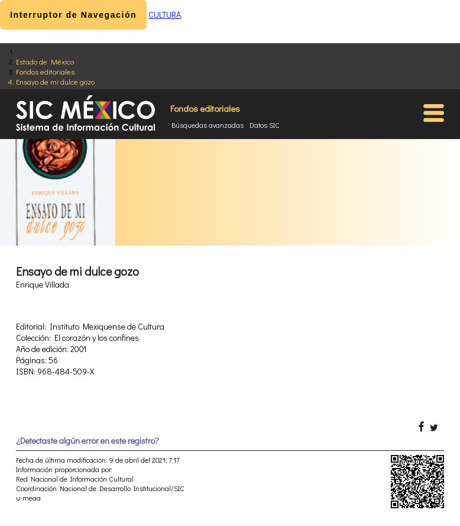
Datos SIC (265, 125)
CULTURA (164, 14)
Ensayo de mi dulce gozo (55, 81)
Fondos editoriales (45, 71)
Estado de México (45, 61)
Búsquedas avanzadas (207, 125)
